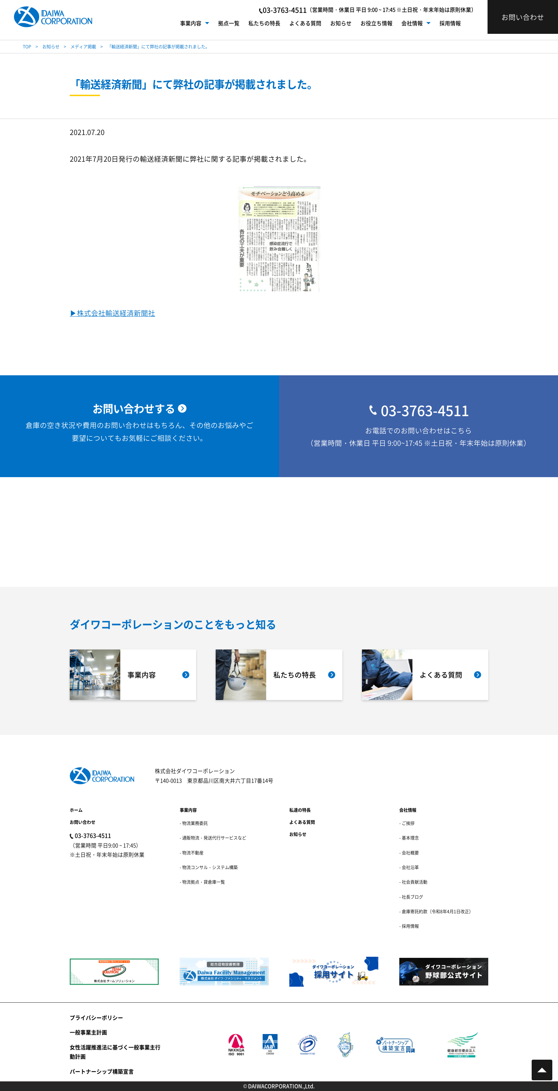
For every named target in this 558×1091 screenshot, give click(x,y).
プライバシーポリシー (96, 1017)
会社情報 (412, 23)
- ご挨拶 (407, 823)
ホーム (76, 810)
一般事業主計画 (88, 1032)
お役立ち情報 (376, 23)
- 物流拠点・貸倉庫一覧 (202, 882)
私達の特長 (300, 810)
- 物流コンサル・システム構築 (209, 867)
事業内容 (190, 23)
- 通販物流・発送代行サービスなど (213, 838)
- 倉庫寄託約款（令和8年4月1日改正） (436, 911)
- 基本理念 (409, 838)
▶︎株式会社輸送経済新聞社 (112, 313)
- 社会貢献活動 (413, 882)
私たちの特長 (264, 23)
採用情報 (450, 23)
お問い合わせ (82, 822)
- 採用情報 (409, 926)
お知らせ (341, 23)
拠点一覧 (228, 23)
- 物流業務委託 (194, 823)
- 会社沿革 (409, 867)
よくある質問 (305, 23)
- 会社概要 (409, 853)
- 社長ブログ (411, 897)
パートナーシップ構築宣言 (102, 1071)
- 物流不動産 (192, 853)
